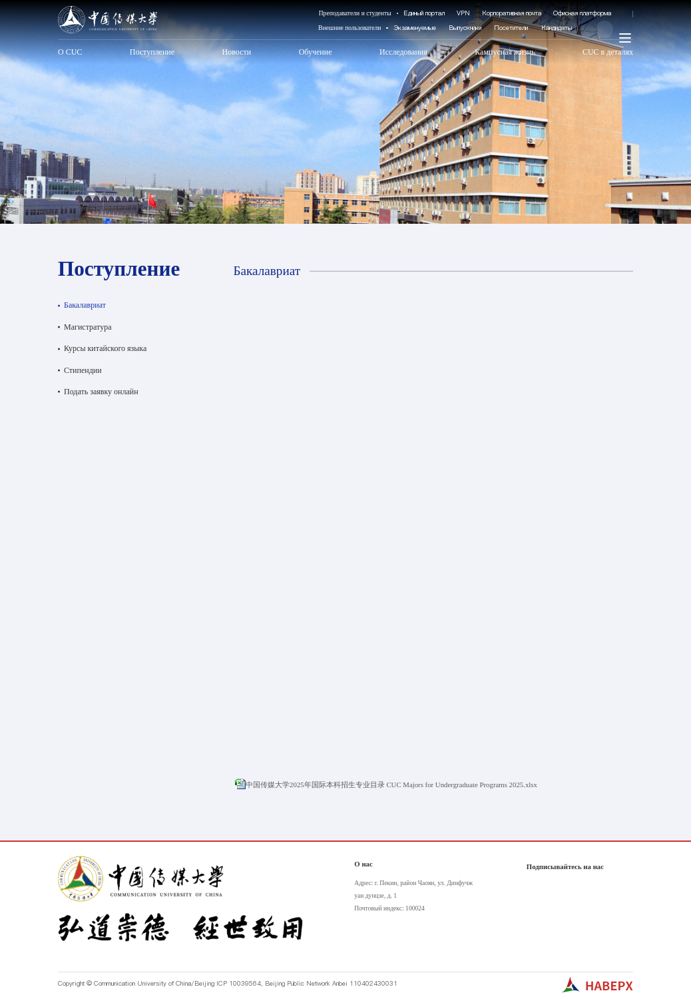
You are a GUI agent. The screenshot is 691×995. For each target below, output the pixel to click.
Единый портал (424, 13)
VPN (463, 13)
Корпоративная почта (511, 13)
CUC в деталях (607, 52)
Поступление (152, 52)
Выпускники (465, 27)
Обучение (315, 52)
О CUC (70, 52)
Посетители (511, 27)
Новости (237, 52)
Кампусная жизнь (505, 52)
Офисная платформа (582, 13)
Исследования (403, 52)
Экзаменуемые (414, 27)
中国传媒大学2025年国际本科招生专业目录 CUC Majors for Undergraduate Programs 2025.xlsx (391, 785)
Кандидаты (556, 27)
